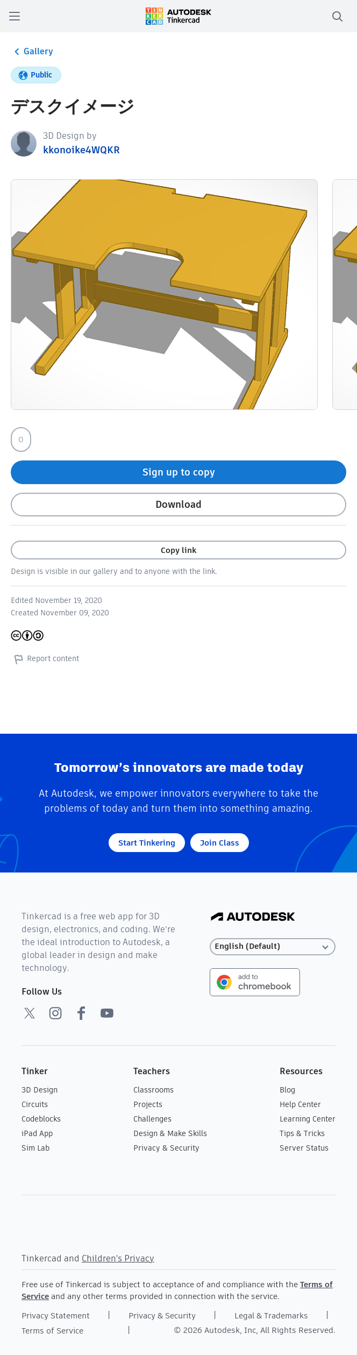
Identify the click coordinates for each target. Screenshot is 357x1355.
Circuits (35, 1104)
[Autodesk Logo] (253, 917)
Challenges (152, 1118)
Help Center (300, 1104)
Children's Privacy (118, 1258)
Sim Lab (35, 1148)
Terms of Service (52, 1330)
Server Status (304, 1148)
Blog (287, 1089)
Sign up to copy (178, 472)
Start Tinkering (146, 842)
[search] (337, 16)
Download (178, 504)
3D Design (40, 1089)
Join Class (219, 842)
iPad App (37, 1133)
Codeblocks (41, 1118)
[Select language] (273, 946)
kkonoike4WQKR (81, 150)
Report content (45, 659)
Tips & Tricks (302, 1133)
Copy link (178, 550)
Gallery (32, 51)
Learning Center (307, 1118)
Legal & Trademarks (271, 1315)
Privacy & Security (166, 1148)
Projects (147, 1104)
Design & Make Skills (170, 1133)
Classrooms (153, 1089)
